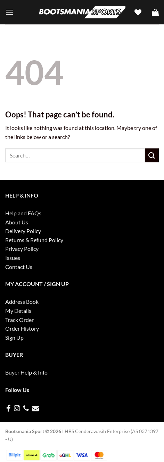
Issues (12, 257)
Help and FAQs (23, 213)
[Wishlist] (137, 12)
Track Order (19, 319)
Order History (22, 328)
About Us (16, 222)
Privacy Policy (22, 248)
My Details (18, 310)
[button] (9, 12)
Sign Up (14, 337)
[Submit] (152, 155)
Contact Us (18, 266)
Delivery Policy (23, 231)
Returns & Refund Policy (34, 240)
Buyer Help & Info (26, 372)
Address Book (22, 301)
